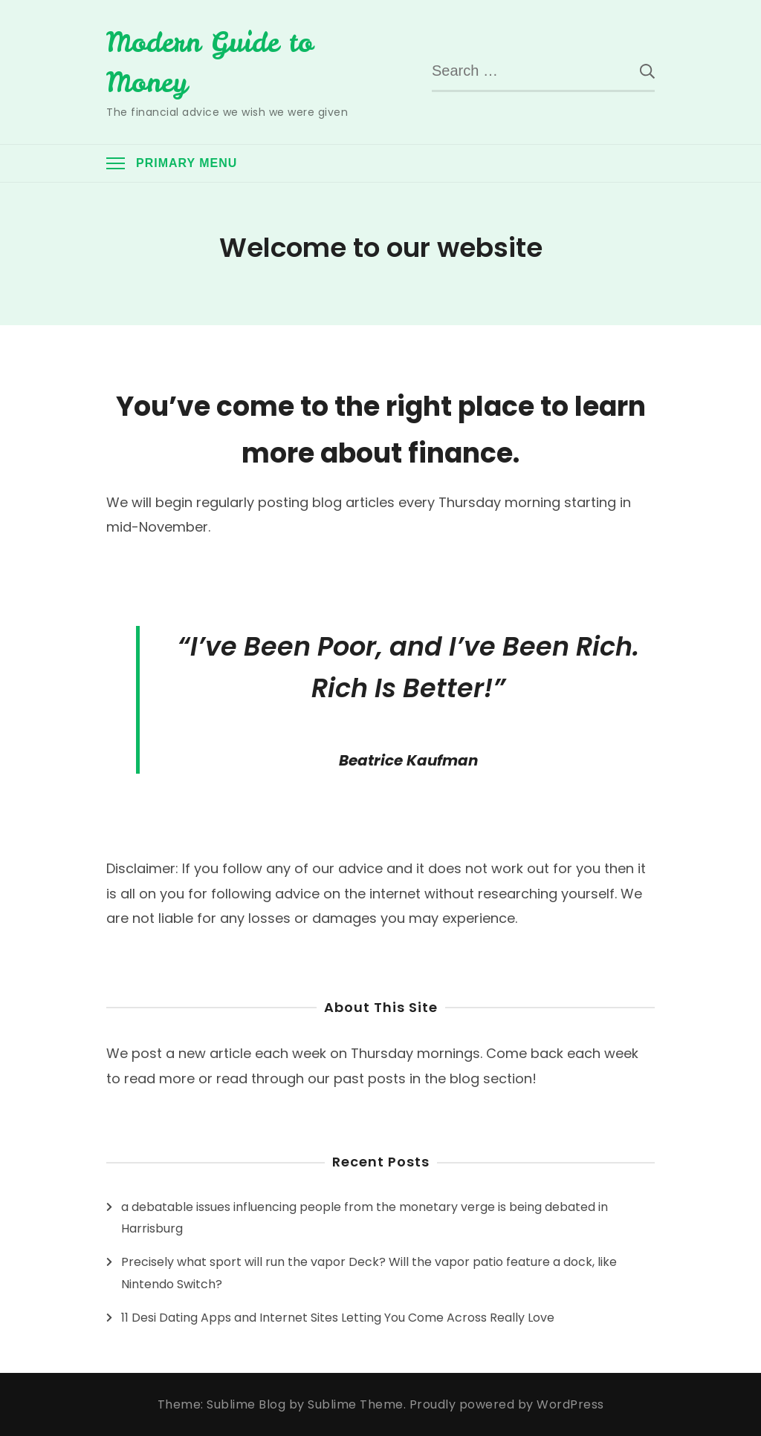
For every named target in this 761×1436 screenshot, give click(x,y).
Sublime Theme (356, 1404)
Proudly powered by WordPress (506, 1404)
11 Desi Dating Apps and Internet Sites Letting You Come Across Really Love (337, 1317)
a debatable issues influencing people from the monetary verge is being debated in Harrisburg (364, 1218)
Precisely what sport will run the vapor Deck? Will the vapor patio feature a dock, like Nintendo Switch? (369, 1273)
